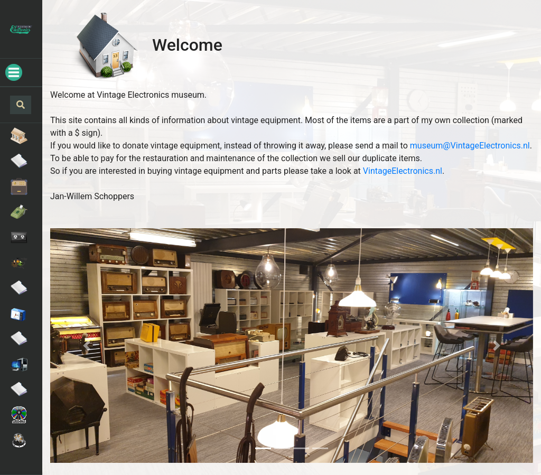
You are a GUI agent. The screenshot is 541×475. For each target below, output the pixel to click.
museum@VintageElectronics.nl (470, 146)
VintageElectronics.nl (402, 171)
